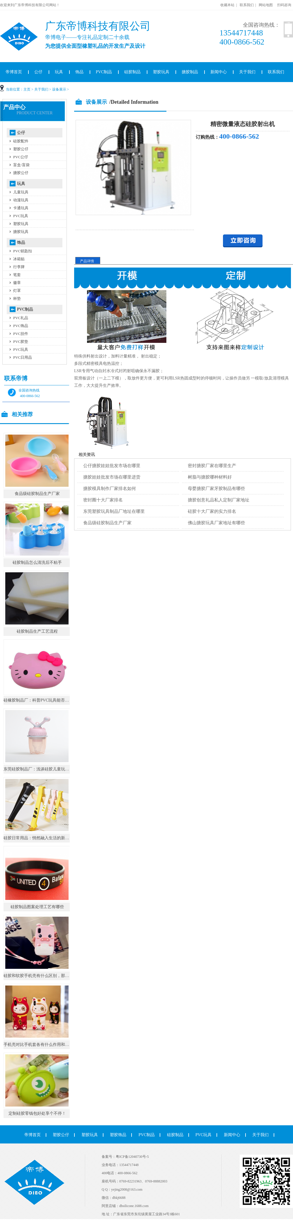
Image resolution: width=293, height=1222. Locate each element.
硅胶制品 (132, 72)
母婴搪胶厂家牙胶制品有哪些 (216, 488)
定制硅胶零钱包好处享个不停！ (37, 1113)
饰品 (79, 72)
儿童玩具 (20, 192)
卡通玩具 (20, 208)
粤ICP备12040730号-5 (132, 1157)
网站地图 (266, 5)
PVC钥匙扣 (22, 251)
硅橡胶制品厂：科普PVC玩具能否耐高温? (41, 700)
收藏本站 (227, 5)
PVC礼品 (20, 318)
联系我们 (247, 5)
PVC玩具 (20, 216)
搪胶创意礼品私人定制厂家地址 (218, 500)
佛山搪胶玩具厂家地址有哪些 (216, 522)
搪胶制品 (190, 72)
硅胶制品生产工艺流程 (37, 631)
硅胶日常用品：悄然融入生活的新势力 (38, 838)
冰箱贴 (19, 259)
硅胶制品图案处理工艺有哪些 (37, 907)
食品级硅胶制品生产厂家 (107, 522)
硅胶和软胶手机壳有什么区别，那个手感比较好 (47, 975)
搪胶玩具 (20, 231)
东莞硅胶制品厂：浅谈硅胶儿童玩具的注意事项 (47, 769)
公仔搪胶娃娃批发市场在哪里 (111, 465)
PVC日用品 (22, 357)
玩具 (59, 72)
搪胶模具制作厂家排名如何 (109, 488)
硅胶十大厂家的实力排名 (212, 511)
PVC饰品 (20, 326)
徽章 (17, 282)
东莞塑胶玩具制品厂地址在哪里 (114, 511)
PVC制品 (104, 72)
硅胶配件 (20, 141)
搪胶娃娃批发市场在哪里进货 (111, 477)
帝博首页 (32, 1135)
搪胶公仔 (20, 173)
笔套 (17, 275)
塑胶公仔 (20, 149)
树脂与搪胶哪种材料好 (210, 477)
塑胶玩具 (161, 72)
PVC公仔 (20, 157)
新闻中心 (218, 72)
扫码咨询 (284, 5)
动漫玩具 (20, 200)
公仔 (38, 72)
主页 (26, 89)
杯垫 (17, 298)
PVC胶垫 (20, 341)
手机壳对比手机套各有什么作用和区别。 (40, 1044)
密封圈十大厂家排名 (103, 500)
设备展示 (59, 89)
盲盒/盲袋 (21, 165)
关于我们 (247, 72)
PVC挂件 (20, 333)
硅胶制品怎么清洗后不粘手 (37, 562)
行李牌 (19, 267)
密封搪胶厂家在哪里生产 (212, 465)
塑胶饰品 (118, 1135)
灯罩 (17, 290)
